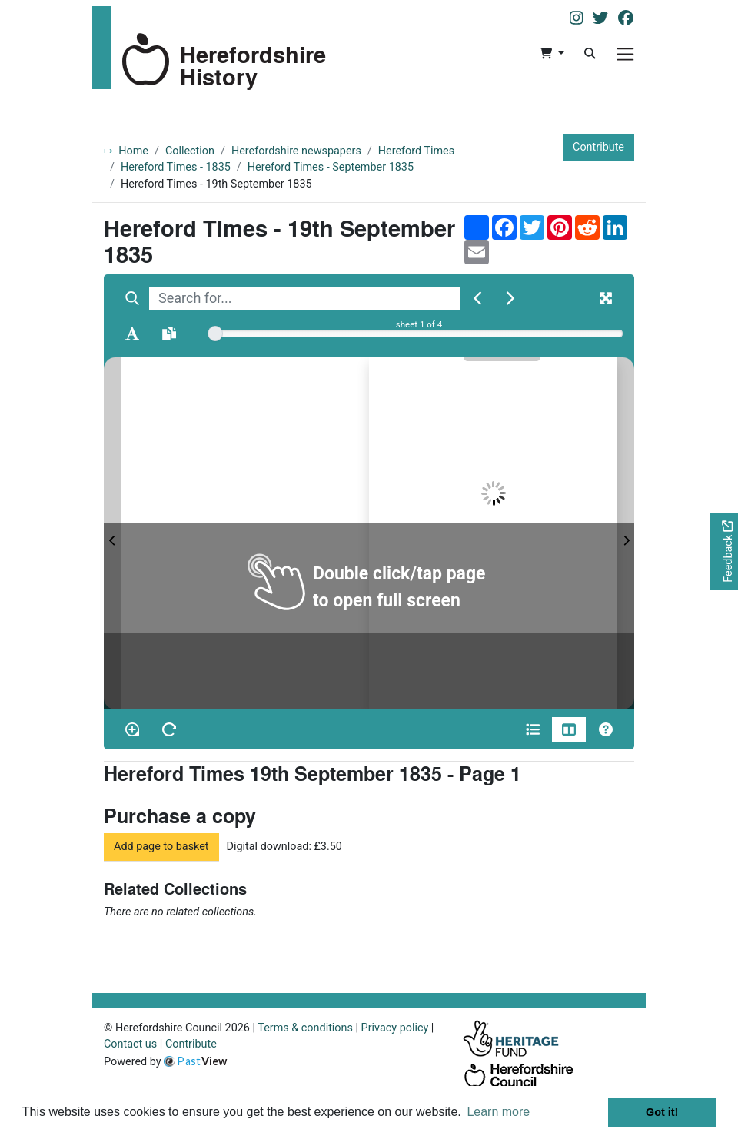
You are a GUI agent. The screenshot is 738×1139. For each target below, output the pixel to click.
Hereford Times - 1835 (176, 167)
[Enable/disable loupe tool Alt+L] (132, 729)
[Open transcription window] (169, 333)
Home (133, 151)
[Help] (606, 729)
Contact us (130, 1044)
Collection (189, 151)
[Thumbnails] (569, 729)
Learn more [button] (498, 1111)
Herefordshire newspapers (296, 151)
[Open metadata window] (533, 729)
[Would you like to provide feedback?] (724, 551)
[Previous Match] (477, 298)
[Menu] (625, 54)
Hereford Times (416, 151)
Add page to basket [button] (161, 846)
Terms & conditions (305, 1027)
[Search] (589, 54)
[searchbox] (304, 298)
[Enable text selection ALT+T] (132, 333)
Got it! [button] (662, 1112)
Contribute (598, 147)
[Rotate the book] (169, 729)
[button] (551, 54)
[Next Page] (625, 533)
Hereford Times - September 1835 (331, 167)
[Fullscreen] (606, 298)
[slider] (215, 333)
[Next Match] (510, 298)
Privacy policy (395, 1027)
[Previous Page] (112, 533)
